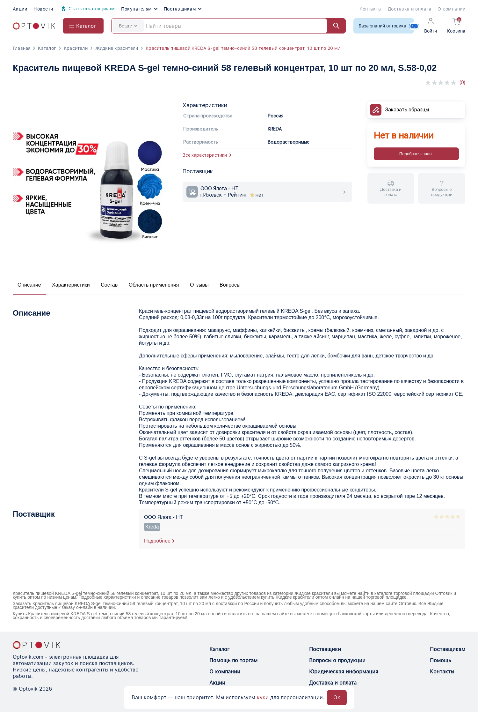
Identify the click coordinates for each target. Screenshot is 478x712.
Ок (336, 697)
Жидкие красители (116, 48)
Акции (20, 8)
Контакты (370, 8)
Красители (76, 48)
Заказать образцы (407, 110)
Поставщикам (182, 9)
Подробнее (157, 540)
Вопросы (230, 285)
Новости (43, 8)
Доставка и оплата (409, 8)
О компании (451, 8)
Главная (21, 48)
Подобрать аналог (416, 154)
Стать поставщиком (87, 9)
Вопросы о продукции (337, 660)
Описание (29, 285)
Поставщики (325, 649)
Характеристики (71, 285)
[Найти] (333, 26)
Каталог (47, 48)
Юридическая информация (343, 672)
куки (263, 697)
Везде (128, 25)
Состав (109, 285)
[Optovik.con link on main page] (37, 645)
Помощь (440, 660)
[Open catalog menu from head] (83, 26)
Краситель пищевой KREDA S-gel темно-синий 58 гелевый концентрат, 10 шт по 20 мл (243, 48)
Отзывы (199, 285)
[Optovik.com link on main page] (34, 26)
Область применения (154, 285)
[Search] (228, 26)
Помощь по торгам (233, 660)
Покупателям (139, 9)
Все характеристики (207, 155)
